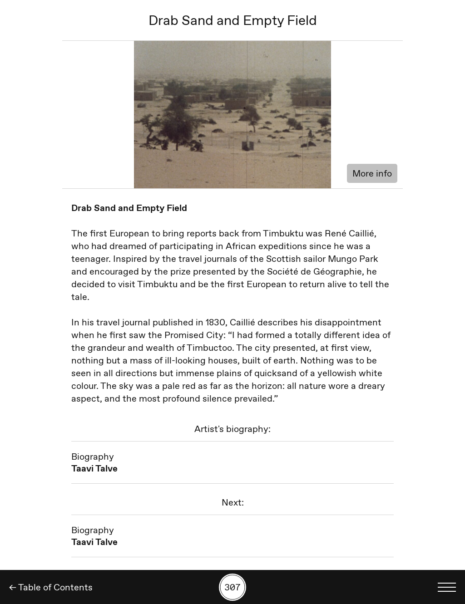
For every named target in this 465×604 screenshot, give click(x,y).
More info (372, 173)
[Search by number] (232, 587)
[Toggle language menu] (447, 587)
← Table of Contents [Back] (51, 587)
